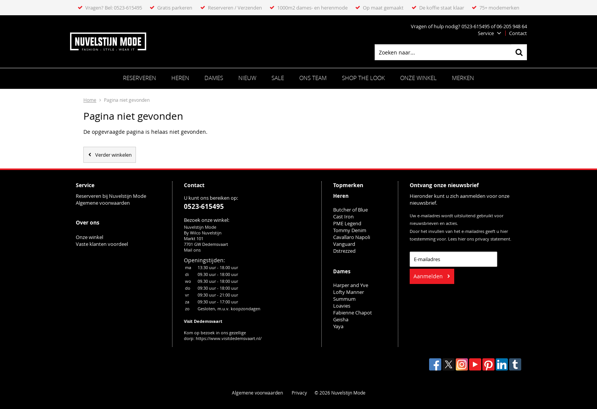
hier (462, 239)
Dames (213, 78)
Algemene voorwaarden (103, 202)
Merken (463, 78)
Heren (180, 78)
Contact (518, 33)
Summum (344, 298)
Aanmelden (428, 276)
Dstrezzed (344, 250)
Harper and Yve (350, 285)
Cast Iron (343, 216)
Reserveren (139, 78)
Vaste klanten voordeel (102, 244)
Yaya (338, 326)
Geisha (340, 319)
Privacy (299, 393)
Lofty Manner (348, 292)
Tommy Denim (349, 230)
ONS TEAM (313, 78)
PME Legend (347, 223)
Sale (277, 78)
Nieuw (247, 78)
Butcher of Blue (350, 209)
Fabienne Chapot (352, 312)
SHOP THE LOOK (363, 78)
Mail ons (192, 250)
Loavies (341, 305)
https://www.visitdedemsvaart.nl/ (229, 338)
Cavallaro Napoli (351, 237)
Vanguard (344, 244)
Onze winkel (418, 78)
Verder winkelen (113, 154)
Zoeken (519, 52)
